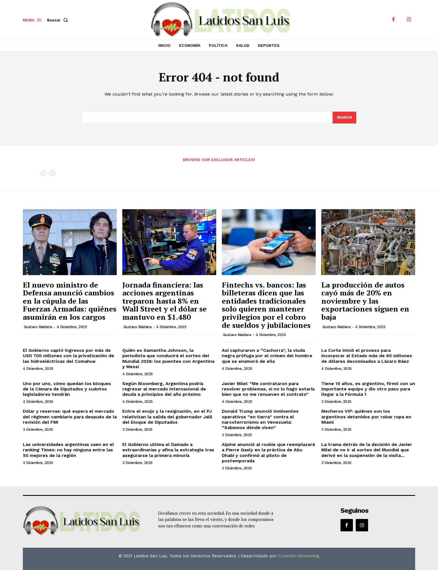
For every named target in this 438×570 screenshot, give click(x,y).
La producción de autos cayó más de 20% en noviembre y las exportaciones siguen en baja (365, 301)
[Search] (344, 117)
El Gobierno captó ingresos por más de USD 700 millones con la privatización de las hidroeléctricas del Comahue (68, 356)
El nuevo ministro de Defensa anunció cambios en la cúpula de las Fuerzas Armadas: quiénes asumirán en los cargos (69, 301)
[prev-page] (43, 173)
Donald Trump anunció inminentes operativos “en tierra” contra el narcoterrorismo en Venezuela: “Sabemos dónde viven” (260, 419)
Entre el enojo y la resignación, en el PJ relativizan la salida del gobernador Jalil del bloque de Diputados (167, 416)
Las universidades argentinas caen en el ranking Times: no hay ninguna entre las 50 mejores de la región (68, 450)
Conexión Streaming (298, 555)
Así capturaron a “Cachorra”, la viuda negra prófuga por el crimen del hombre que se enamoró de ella (267, 356)
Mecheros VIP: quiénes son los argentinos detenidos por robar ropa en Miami (366, 416)
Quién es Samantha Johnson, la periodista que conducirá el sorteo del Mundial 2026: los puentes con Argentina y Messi (168, 358)
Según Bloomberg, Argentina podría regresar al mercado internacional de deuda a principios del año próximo (164, 389)
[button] (58, 20)
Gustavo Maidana (38, 327)
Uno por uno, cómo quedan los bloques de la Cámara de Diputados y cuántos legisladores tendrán (67, 389)
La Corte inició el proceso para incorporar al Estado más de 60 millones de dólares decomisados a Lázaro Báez (366, 356)
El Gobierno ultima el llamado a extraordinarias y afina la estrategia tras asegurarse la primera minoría (168, 450)
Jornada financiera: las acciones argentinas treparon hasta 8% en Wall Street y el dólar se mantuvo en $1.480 (164, 301)
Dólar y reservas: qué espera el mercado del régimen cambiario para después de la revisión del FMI (70, 416)
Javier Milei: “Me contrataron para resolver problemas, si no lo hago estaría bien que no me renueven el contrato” (268, 389)
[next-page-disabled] (52, 173)
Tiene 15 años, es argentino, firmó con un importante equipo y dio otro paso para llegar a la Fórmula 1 (368, 389)
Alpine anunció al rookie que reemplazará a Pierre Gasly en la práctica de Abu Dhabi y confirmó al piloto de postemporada (268, 452)
